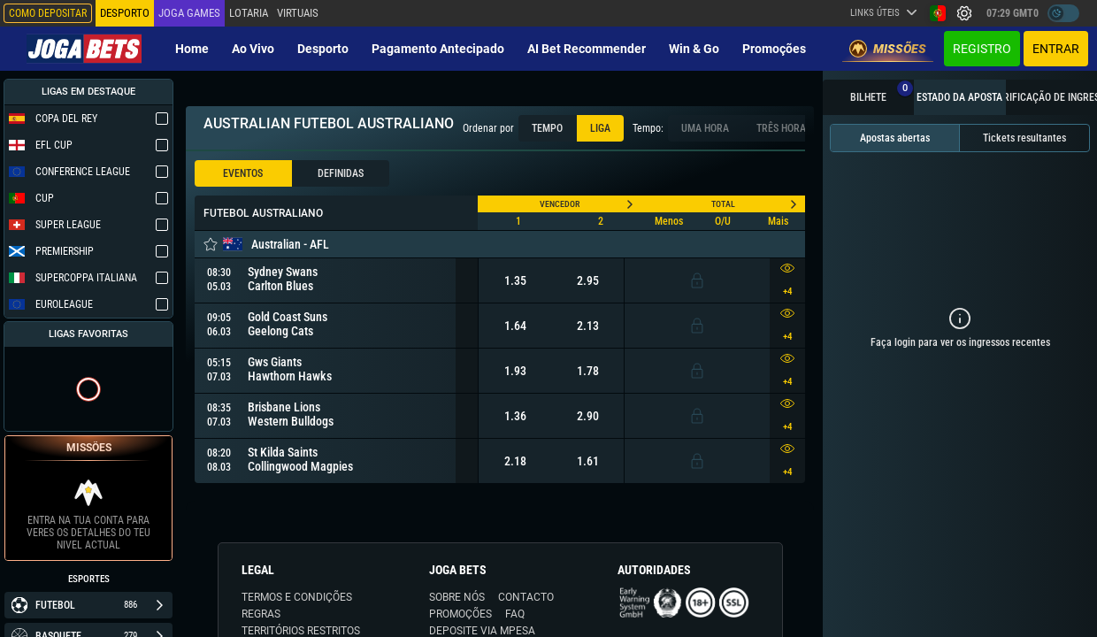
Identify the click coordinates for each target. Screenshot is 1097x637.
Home (192, 49)
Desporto (323, 49)
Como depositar (48, 13)
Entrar (1055, 49)
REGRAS (261, 614)
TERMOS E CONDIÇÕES (297, 597)
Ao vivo (253, 49)
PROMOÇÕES (460, 614)
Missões (887, 49)
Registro (982, 49)
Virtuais (297, 12)
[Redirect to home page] (84, 49)
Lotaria (248, 12)
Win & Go (694, 49)
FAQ (515, 614)
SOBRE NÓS (457, 597)
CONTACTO (526, 597)
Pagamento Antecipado (438, 49)
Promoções (774, 49)
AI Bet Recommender (586, 49)
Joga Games (189, 12)
